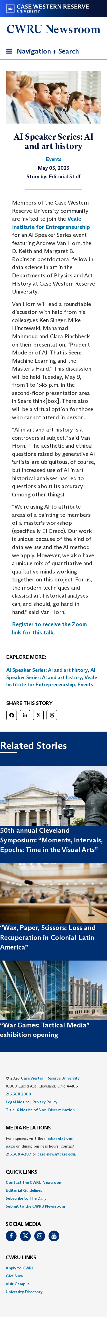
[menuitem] (53, 1182)
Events (85, 684)
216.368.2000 (18, 1094)
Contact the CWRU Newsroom (34, 1182)
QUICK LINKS (21, 1172)
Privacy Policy (45, 1101)
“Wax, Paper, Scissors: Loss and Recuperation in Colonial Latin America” (48, 937)
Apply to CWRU (20, 1268)
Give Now (14, 1275)
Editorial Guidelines (24, 1190)
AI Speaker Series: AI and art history (47, 670)
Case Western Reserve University (50, 1078)
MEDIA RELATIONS (28, 1128)
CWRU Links (21, 1258)
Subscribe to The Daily (26, 1198)
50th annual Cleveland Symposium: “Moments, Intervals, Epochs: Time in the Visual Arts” (51, 840)
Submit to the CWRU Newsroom (35, 1206)
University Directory (24, 1291)
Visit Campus (17, 1283)
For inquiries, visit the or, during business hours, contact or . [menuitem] (41, 1146)
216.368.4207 (18, 1154)
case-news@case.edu (56, 1154)
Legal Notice (17, 1101)
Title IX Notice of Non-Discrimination (40, 1109)
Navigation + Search (41, 52)
